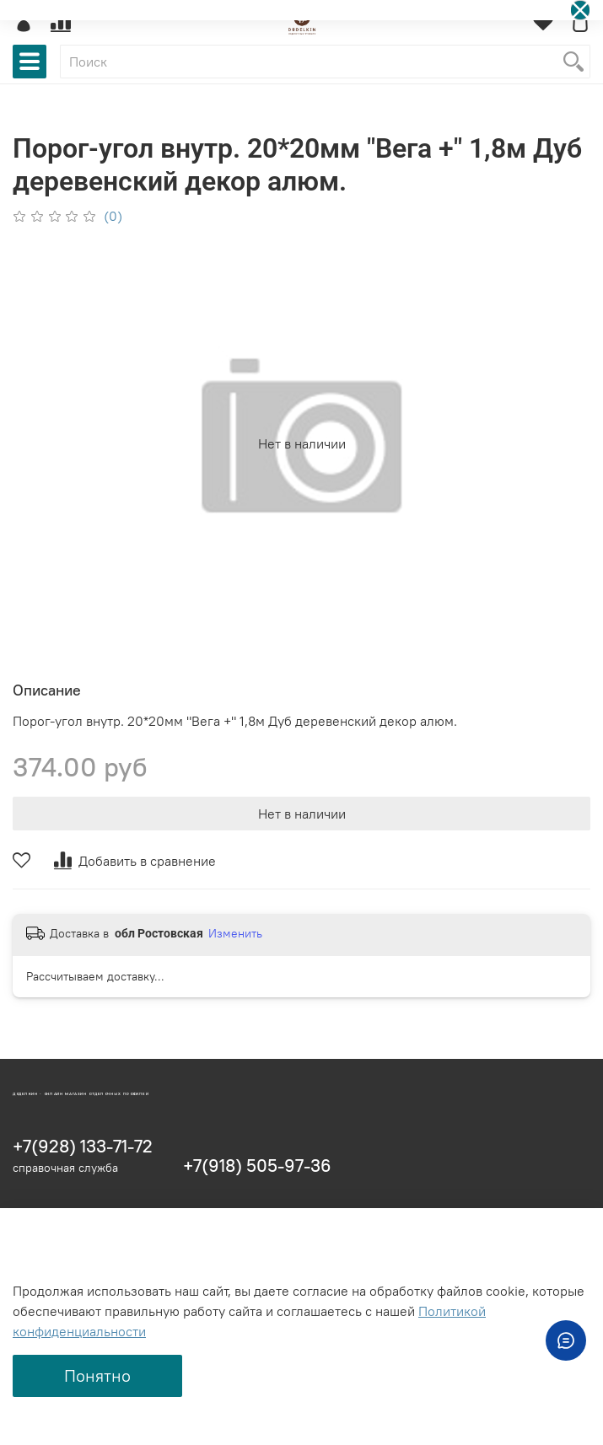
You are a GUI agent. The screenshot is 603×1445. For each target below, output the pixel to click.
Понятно (97, 1375)
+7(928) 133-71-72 (83, 1146)
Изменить (235, 933)
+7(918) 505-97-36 (257, 1165)
